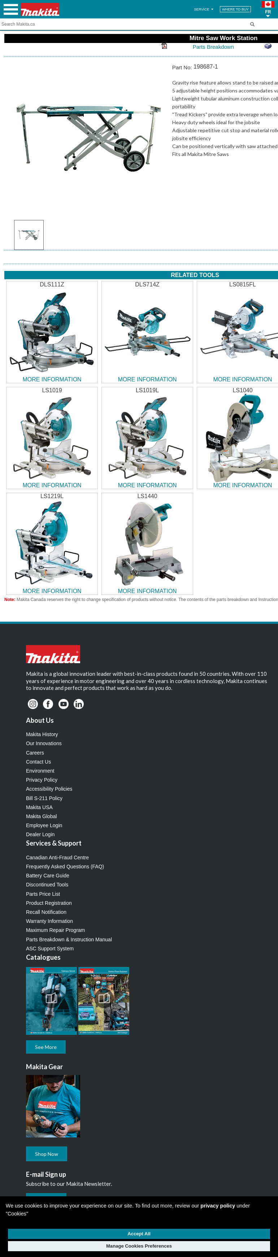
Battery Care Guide (47, 875)
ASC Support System (50, 948)
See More (46, 1047)
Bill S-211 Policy (44, 798)
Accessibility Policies (49, 789)
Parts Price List (43, 894)
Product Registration (49, 903)
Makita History (42, 734)
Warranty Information (49, 921)
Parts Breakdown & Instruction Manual (69, 939)
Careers (35, 753)
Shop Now (46, 1154)
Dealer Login (40, 834)
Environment (40, 771)
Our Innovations (44, 743)
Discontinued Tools (47, 884)
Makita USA (39, 807)
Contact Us (38, 762)
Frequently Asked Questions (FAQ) (65, 866)
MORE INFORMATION (51, 379)
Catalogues (43, 957)
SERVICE (204, 9)
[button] (268, 9)
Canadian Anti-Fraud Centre (57, 857)
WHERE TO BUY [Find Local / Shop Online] (235, 9)
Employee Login (44, 825)
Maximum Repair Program (55, 930)
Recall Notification (46, 912)
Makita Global (41, 816)
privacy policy (217, 1206)
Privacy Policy (41, 780)
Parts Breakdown (213, 47)
